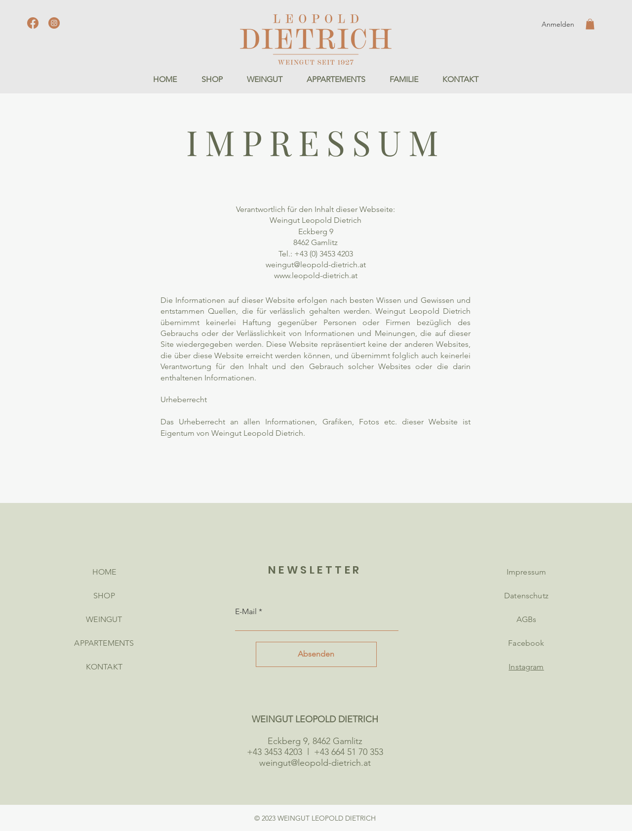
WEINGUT (104, 619)
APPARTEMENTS (104, 643)
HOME (104, 572)
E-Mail (246, 612)
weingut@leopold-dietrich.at (316, 264)
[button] (590, 24)
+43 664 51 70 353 (348, 752)
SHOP (104, 595)
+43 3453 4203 (274, 752)
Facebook (526, 643)
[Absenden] (316, 654)
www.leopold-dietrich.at (315, 275)
